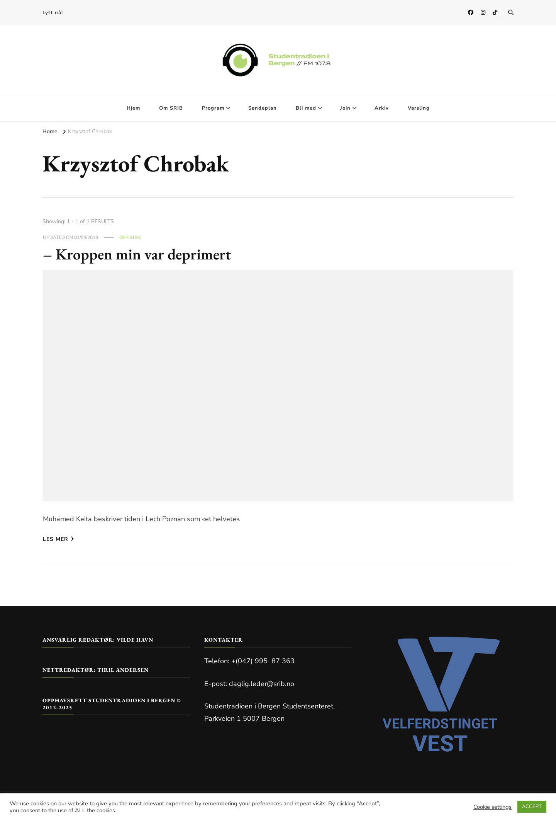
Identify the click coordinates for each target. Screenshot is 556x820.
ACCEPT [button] (532, 806)
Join (345, 108)
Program (213, 108)
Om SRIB (171, 108)
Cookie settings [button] (492, 806)
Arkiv (382, 108)
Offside (130, 237)
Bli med (306, 108)
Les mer (58, 539)
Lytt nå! (52, 12)
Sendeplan (262, 108)
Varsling (419, 108)
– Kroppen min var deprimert (137, 254)
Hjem (133, 108)
